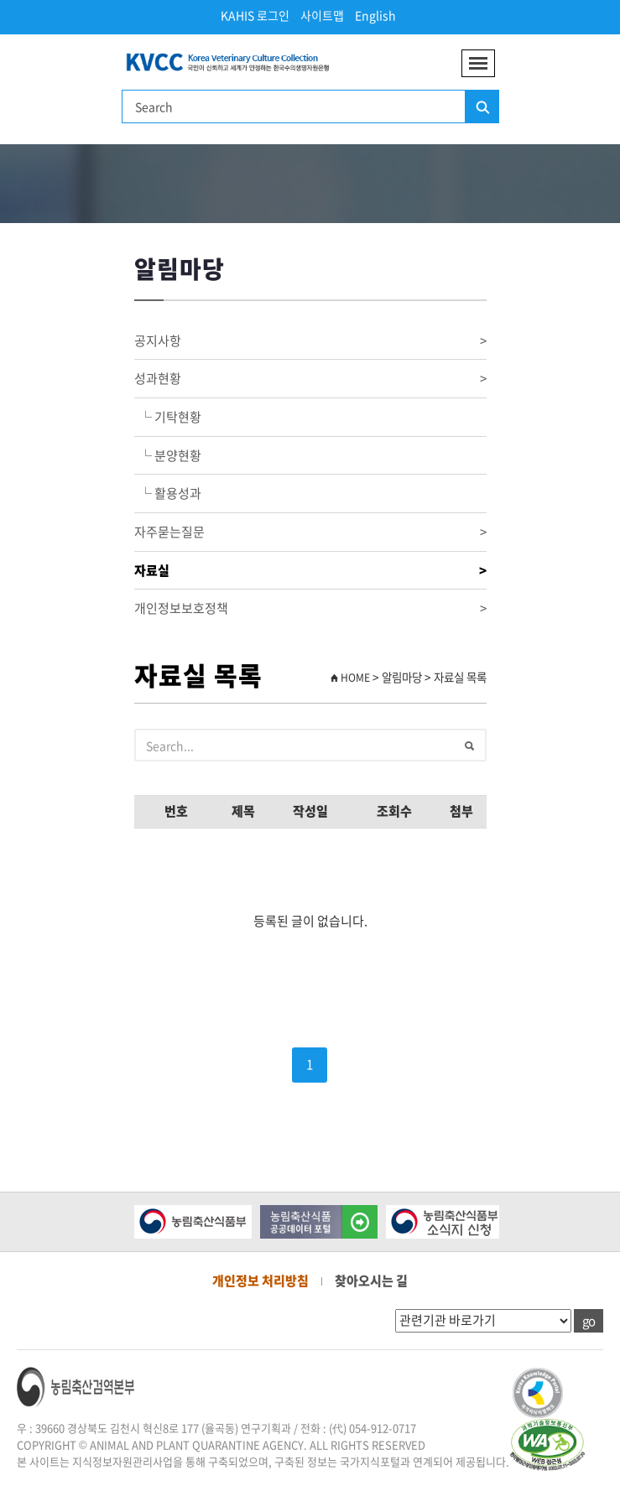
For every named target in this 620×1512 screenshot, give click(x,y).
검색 (481, 107)
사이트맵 (322, 15)
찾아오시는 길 (371, 1280)
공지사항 (310, 340)
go (588, 1321)
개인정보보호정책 (310, 608)
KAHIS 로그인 (255, 15)
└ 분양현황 (167, 455)
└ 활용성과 (167, 493)
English (375, 15)
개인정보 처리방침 (260, 1280)
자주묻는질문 (310, 532)
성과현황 (310, 378)
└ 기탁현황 (167, 417)
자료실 (310, 570)
